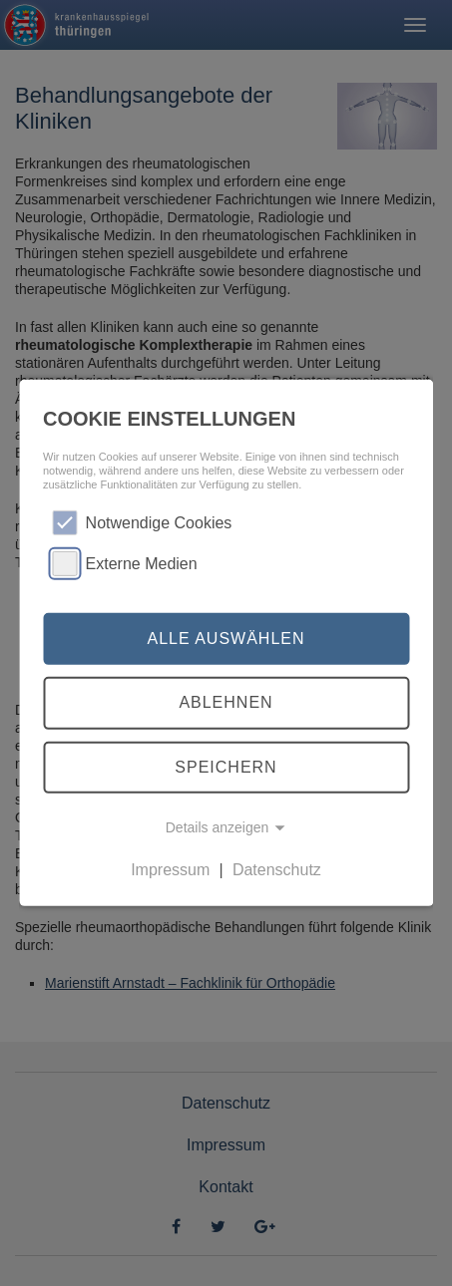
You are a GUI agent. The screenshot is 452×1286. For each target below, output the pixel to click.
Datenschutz (276, 869)
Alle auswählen (225, 638)
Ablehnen (225, 702)
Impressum (170, 869)
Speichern (225, 767)
